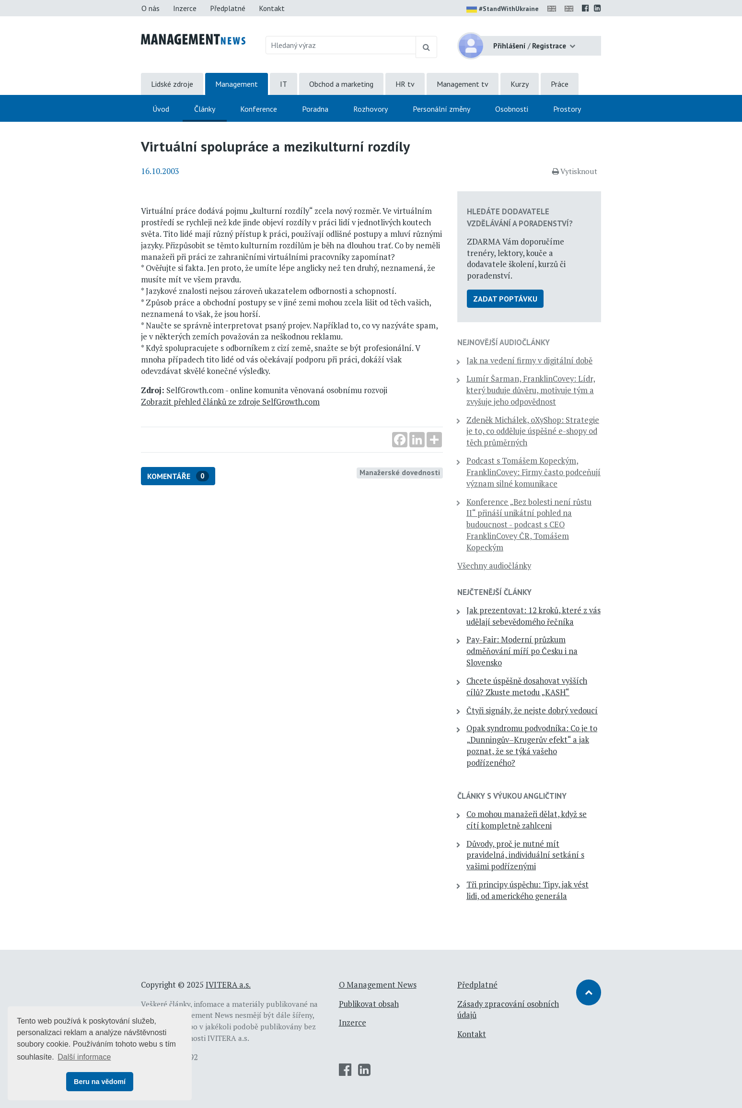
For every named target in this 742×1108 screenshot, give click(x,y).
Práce (559, 84)
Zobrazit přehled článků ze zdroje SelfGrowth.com (230, 402)
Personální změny (441, 109)
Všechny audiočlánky (494, 565)
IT (283, 84)
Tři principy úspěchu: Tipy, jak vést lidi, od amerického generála (527, 890)
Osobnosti (511, 109)
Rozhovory (370, 109)
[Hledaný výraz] (341, 45)
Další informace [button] (84, 1057)
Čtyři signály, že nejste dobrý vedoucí (532, 710)
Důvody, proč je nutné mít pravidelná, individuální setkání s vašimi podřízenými (525, 855)
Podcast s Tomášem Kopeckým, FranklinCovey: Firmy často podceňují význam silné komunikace (533, 472)
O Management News (378, 985)
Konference (258, 109)
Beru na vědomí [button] (100, 1081)
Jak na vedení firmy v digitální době (529, 360)
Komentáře (178, 476)
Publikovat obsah (369, 1004)
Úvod (160, 109)
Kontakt (272, 8)
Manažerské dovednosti (399, 472)
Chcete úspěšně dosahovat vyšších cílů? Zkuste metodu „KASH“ (526, 687)
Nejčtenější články (494, 592)
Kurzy (519, 84)
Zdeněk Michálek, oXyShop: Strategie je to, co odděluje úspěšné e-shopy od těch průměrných (532, 431)
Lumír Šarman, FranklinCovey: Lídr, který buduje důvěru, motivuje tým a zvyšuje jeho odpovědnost (530, 390)
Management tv (462, 84)
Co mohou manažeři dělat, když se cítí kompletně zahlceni (526, 820)
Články (204, 109)
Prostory (567, 109)
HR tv (405, 84)
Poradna (315, 109)
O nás (150, 8)
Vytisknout (574, 171)
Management (236, 84)
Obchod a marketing (341, 84)
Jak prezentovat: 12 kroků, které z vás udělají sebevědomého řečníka (533, 616)
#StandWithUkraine (502, 9)
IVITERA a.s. (228, 985)
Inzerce (185, 8)
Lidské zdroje (172, 84)
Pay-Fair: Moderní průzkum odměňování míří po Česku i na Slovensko (522, 651)
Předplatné (227, 8)
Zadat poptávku (505, 298)
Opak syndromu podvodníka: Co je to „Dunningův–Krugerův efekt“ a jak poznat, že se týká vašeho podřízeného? (531, 745)
